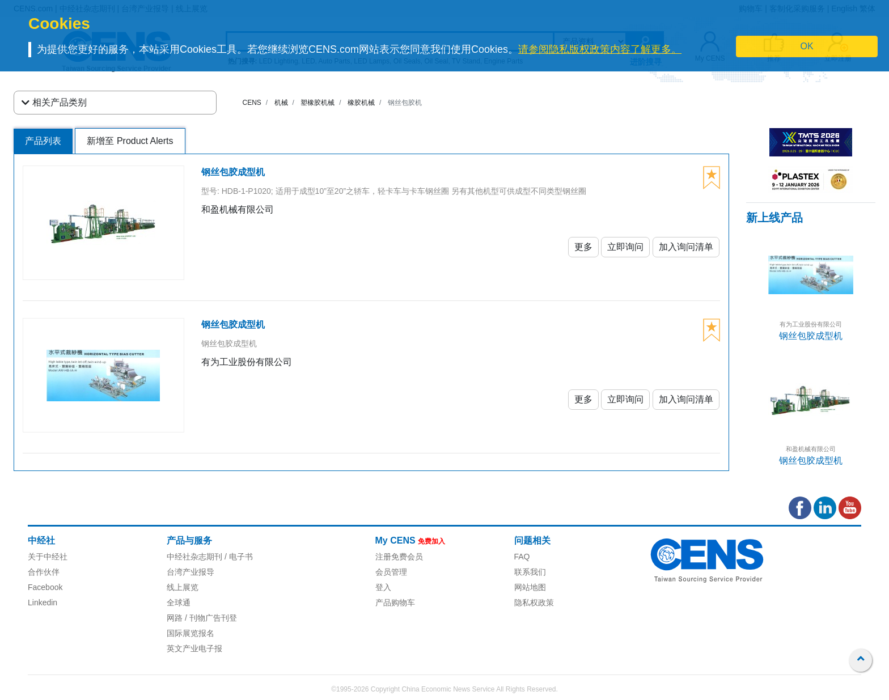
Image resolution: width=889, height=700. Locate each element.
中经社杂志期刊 (194, 556)
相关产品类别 (54, 102)
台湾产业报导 (190, 571)
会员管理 (391, 571)
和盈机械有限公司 (811, 449)
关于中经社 (47, 556)
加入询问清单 (686, 247)
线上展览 (182, 587)
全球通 (178, 602)
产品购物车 (395, 602)
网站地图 (530, 587)
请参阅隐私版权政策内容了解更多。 (599, 49)
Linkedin (42, 602)
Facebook (45, 587)
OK (807, 46)
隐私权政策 (534, 602)
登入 (383, 587)
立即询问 (625, 247)
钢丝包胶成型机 (811, 336)
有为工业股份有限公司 (811, 324)
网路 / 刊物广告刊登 (202, 617)
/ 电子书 (237, 556)
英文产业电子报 (194, 648)
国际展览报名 (190, 633)
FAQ (522, 556)
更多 (583, 247)
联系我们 (530, 571)
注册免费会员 (399, 556)
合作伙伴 (44, 571)
